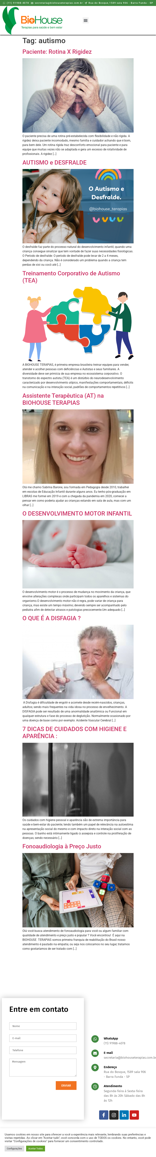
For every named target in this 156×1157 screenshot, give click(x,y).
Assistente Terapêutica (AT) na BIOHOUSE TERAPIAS (63, 399)
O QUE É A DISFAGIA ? (51, 618)
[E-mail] (95, 1053)
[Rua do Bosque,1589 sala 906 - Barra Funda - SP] (78, 989)
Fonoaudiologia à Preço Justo (61, 846)
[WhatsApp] (95, 1039)
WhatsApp (111, 1038)
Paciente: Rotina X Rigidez (57, 51)
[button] (86, 20)
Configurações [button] (14, 1148)
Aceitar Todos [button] (35, 1148)
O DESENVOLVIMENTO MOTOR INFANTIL (77, 513)
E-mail (108, 1053)
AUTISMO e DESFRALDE (54, 162)
